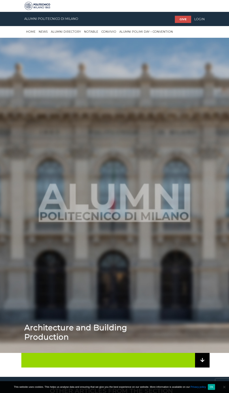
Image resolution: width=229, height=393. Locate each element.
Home (31, 31)
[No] (224, 387)
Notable (91, 31)
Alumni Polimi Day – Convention (146, 31)
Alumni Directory (66, 31)
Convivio (108, 31)
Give (183, 19)
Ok (211, 386)
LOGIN (199, 19)
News (43, 31)
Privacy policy (198, 386)
